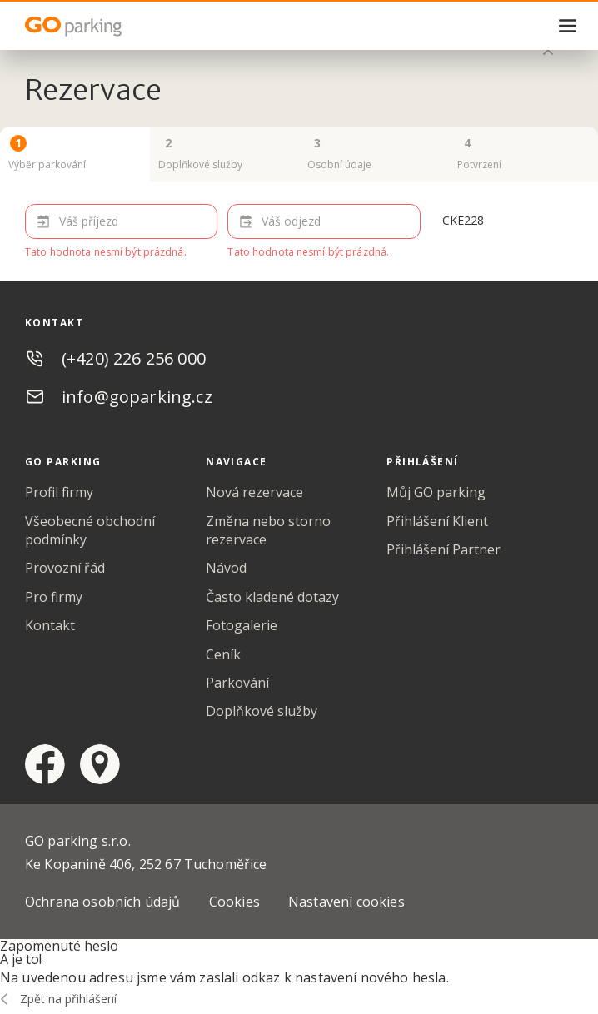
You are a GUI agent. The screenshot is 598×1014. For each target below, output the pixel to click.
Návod (226, 568)
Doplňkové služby (261, 711)
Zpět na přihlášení (68, 999)
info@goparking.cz (137, 396)
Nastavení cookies (346, 901)
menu (568, 25)
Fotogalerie (241, 625)
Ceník (223, 654)
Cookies (234, 901)
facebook (45, 764)
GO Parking (108, 27)
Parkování (237, 683)
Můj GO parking (436, 492)
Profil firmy (59, 492)
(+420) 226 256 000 (134, 358)
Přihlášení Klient (437, 521)
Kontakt (50, 625)
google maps (100, 764)
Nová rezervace (254, 492)
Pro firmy (53, 597)
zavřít (548, 50)
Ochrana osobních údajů (103, 901)
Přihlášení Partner (443, 549)
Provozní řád (65, 568)
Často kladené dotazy (272, 597)
